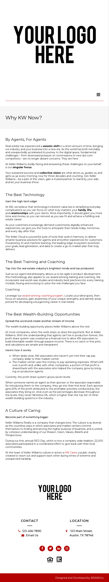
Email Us (29, 535)
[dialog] (98, 94)
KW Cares (71, 452)
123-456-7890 (29, 531)
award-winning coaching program (42, 295)
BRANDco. (97, 577)
